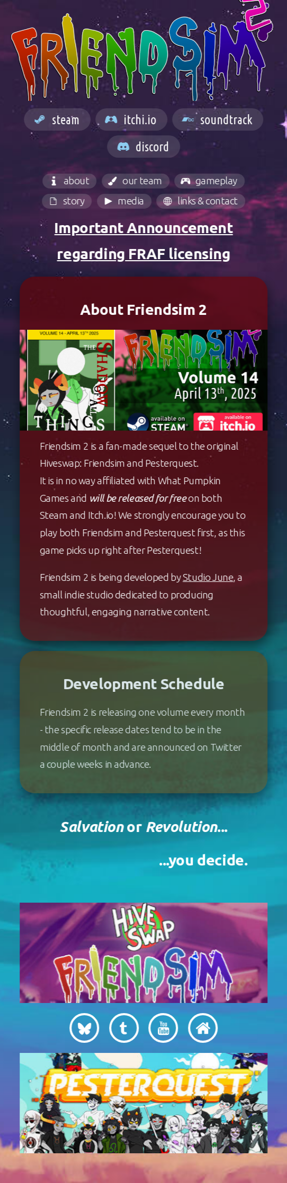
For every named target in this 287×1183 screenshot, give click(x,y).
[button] (59, 119)
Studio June (210, 577)
